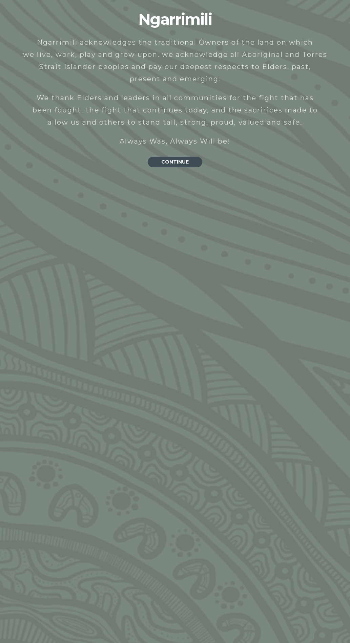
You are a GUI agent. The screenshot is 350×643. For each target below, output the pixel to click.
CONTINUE (175, 162)
